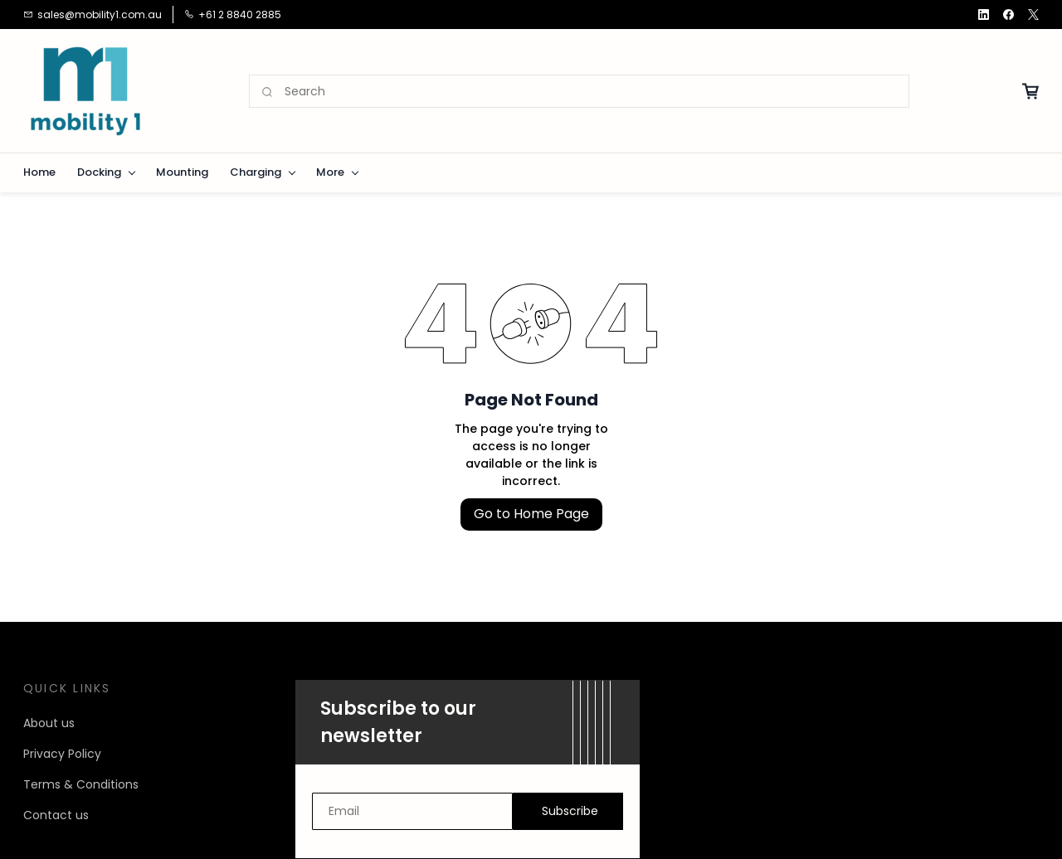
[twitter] (1033, 14)
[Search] (597, 92)
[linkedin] (983, 14)
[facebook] (1008, 14)
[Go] (268, 92)
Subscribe (570, 811)
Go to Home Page (531, 513)
